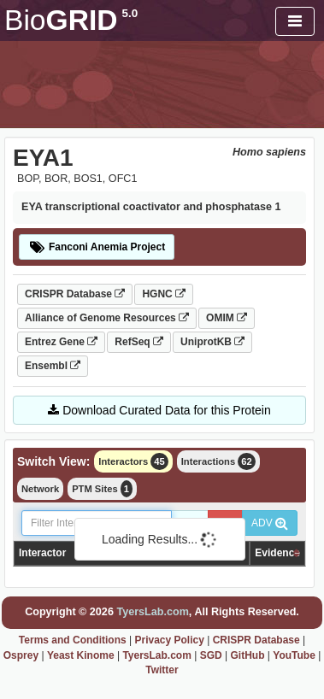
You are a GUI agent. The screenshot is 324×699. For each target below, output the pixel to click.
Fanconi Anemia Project (96, 247)
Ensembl (52, 366)
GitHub (247, 655)
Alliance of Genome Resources (107, 318)
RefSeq (139, 342)
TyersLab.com (152, 612)
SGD (211, 655)
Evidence (277, 553)
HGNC (164, 294)
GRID (71, 20)
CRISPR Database (75, 294)
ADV (269, 523)
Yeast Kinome (81, 655)
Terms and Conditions (73, 640)
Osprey (20, 655)
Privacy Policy (168, 640)
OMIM (226, 318)
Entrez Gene (61, 342)
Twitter (161, 670)
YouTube (294, 655)
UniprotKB (212, 342)
